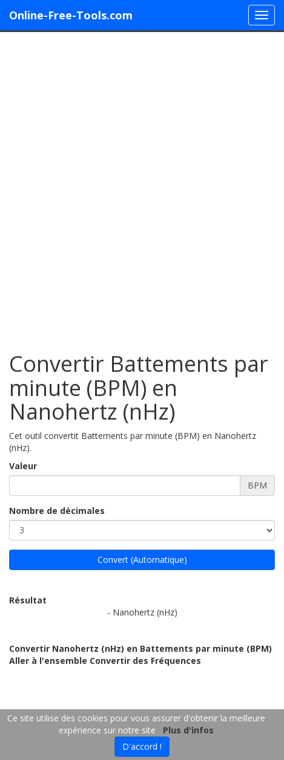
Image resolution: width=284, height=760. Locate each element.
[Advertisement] (142, 186)
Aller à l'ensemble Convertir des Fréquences (105, 660)
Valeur (23, 466)
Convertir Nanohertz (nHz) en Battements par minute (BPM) (140, 648)
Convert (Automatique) (142, 559)
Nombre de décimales (57, 510)
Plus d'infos (188, 730)
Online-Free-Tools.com (71, 15)
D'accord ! (142, 746)
